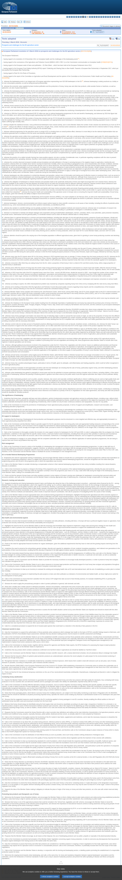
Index (5, 21)
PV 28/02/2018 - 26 (37, 32)
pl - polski (106, 17)
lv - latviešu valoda (94, 17)
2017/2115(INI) (13, 26)
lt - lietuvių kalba (97, 17)
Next (18, 21)
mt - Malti (101, 17)
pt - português (108, 17)
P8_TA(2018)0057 (98, 32)
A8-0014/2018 (7, 32)
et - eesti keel (78, 17)
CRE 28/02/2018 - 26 (38, 33)
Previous (13, 21)
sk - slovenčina (112, 17)
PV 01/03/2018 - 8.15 (68, 32)
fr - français (85, 17)
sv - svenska (119, 17)
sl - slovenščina (115, 17)
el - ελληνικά (81, 17)
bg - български (67, 17)
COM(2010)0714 (106, 62)
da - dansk (74, 17)
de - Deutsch (76, 17)
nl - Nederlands (103, 17)
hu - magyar (99, 17)
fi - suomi (117, 17)
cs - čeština (72, 17)
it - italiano (92, 17)
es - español (69, 17)
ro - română (110, 17)
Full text (28, 21)
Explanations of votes (69, 33)
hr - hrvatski (90, 17)
